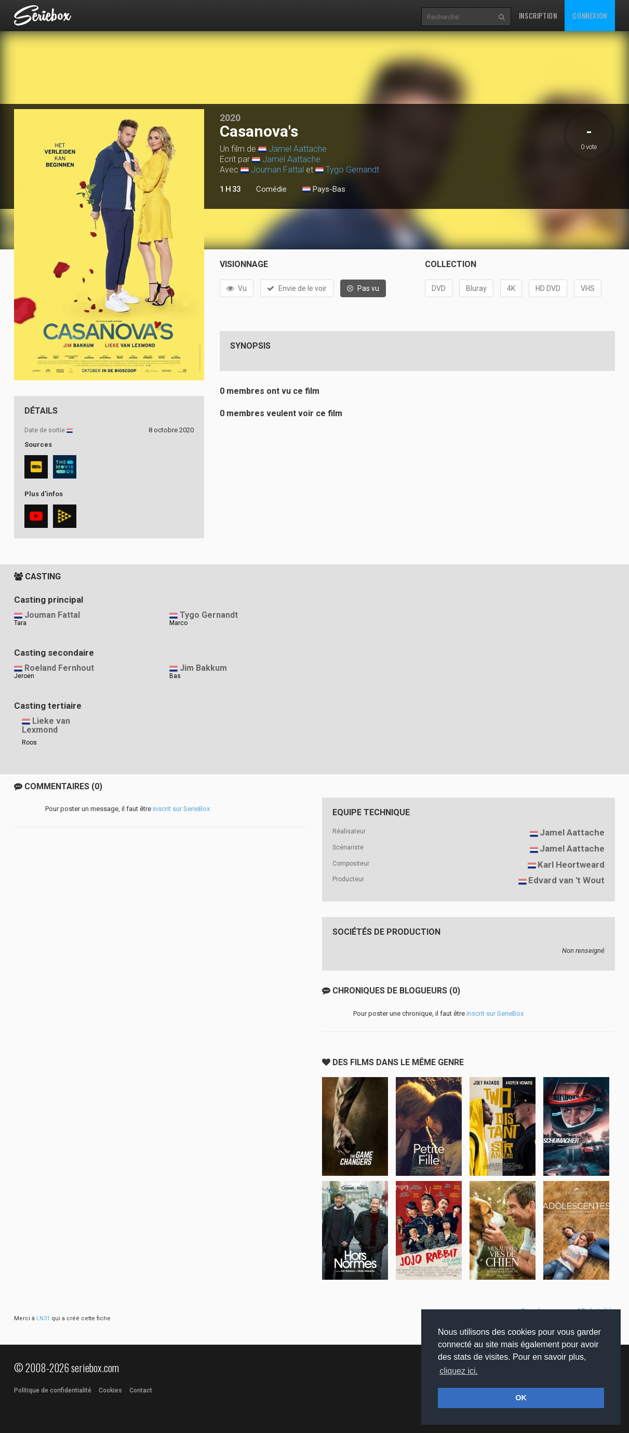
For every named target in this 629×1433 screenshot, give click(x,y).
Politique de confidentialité (52, 1390)
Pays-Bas (323, 189)
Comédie (271, 189)
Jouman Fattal (277, 170)
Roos (29, 742)
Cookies (110, 1390)
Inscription (538, 15)
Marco (178, 623)
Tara (20, 623)
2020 (230, 117)
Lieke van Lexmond (46, 725)
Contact (140, 1390)
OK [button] (521, 1398)
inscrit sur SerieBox (181, 809)
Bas (175, 676)
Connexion (589, 15)
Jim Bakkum (203, 668)
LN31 (43, 1318)
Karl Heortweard (571, 864)
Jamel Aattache (298, 149)
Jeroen (24, 676)
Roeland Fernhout (59, 668)
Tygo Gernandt (352, 170)
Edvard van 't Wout (566, 880)
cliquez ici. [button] (458, 1370)
